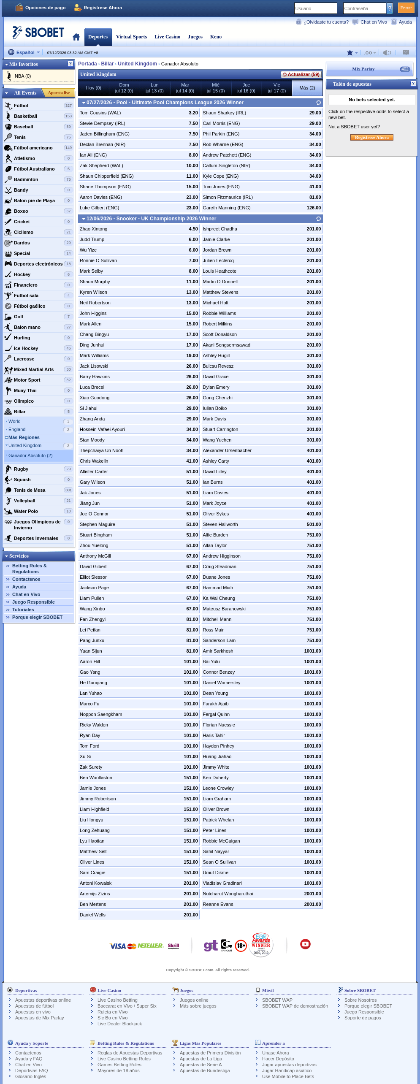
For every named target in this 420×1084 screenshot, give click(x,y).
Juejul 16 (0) (246, 87)
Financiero (38, 285)
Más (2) (307, 87)
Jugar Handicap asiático (287, 1070)
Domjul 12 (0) (124, 87)
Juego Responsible (33, 601)
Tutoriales (23, 609)
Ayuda (405, 21)
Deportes (98, 37)
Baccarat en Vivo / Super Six (127, 1005)
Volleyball (38, 500)
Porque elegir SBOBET (37, 617)
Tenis (38, 137)
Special (38, 253)
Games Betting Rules (119, 1064)
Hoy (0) (93, 87)
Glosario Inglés (30, 1076)
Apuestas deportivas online (43, 1000)
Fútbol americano (38, 147)
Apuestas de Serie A (201, 1064)
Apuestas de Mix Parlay (39, 1017)
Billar (38, 411)
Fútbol (38, 105)
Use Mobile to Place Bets (288, 1076)
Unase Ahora (275, 1052)
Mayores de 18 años (119, 1070)
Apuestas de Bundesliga (205, 1070)
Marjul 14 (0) (185, 87)
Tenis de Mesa (38, 490)
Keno (216, 37)
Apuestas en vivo (33, 1011)
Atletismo (38, 158)
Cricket (38, 221)
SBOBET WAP (277, 1000)
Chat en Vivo (373, 21)
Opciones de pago (45, 7)
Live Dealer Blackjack (120, 1023)
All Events (25, 93)
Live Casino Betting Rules (124, 1058)
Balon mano (38, 327)
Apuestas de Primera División (210, 1052)
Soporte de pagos (362, 1017)
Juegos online (194, 1000)
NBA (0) (23, 76)
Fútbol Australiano (38, 168)
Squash (38, 479)
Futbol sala (38, 295)
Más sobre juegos (198, 1005)
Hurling (38, 337)
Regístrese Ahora (103, 7)
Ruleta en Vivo (112, 1011)
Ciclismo (38, 232)
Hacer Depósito (278, 1058)
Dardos (38, 242)
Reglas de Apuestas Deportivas (130, 1052)
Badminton (38, 179)
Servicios (19, 556)
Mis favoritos (23, 64)
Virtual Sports (131, 37)
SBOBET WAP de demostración (295, 1005)
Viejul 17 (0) (277, 87)
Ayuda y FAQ (29, 1058)
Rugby (38, 469)
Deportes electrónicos (38, 263)
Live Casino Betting (118, 1000)
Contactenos (26, 579)
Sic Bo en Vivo (112, 1017)
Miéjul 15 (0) (216, 87)
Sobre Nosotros (360, 1000)
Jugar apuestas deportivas (289, 1064)
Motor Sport (38, 380)
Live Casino (167, 37)
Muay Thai (38, 390)
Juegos (195, 37)
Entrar (406, 7)
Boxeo (38, 211)
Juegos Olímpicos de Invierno (38, 523)
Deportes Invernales (38, 538)
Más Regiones (24, 437)
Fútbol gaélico (38, 306)
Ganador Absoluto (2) (30, 455)
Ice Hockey (38, 348)
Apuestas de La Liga (201, 1058)
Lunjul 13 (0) (155, 87)
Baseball (38, 126)
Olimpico (38, 401)
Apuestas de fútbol (34, 1005)
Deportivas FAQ (31, 1070)
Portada (76, 36)
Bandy (38, 190)
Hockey (38, 274)
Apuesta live (59, 92)
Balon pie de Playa (38, 200)
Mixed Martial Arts (38, 369)
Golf (38, 316)
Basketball (38, 116)
